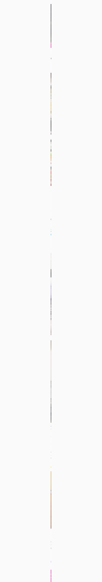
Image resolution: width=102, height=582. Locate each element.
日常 (21, 64)
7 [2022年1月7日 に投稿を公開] (88, 113)
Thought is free (62, 577)
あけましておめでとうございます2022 (31, 58)
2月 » (91, 125)
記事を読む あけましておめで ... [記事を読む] (56, 561)
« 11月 (78, 125)
